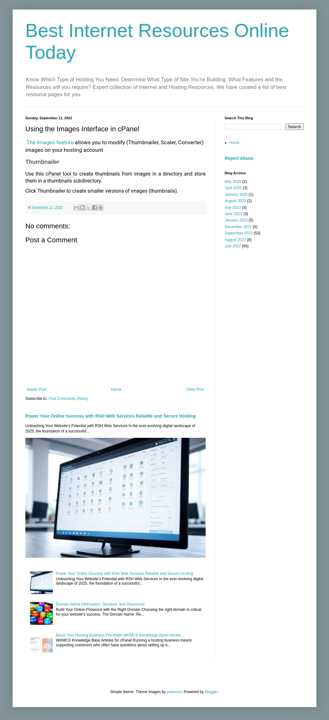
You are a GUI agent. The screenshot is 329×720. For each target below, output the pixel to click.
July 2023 (233, 207)
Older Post (195, 389)
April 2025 (233, 188)
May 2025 (233, 181)
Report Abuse (239, 158)
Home (116, 389)
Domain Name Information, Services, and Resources (100, 604)
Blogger (211, 692)
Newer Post (37, 389)
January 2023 (236, 220)
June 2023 (233, 214)
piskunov (174, 692)
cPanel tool (59, 174)
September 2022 (239, 233)
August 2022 (235, 240)
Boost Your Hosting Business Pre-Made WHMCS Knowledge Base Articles (118, 635)
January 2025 (236, 194)
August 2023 (235, 201)
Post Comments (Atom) (68, 398)
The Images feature (51, 142)
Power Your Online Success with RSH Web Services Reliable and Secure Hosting (110, 416)
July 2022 (233, 246)
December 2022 (238, 227)
